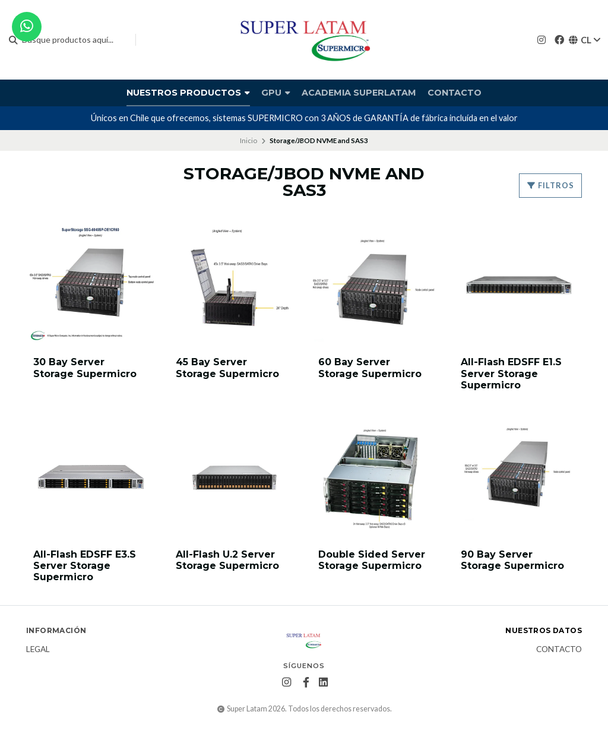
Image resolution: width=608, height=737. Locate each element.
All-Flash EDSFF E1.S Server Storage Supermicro (511, 373)
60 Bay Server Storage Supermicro (370, 367)
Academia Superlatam (359, 92)
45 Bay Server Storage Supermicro (227, 367)
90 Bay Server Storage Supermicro (512, 560)
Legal (38, 650)
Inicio (248, 140)
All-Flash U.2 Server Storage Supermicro (227, 560)
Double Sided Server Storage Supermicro (371, 560)
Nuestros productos (188, 92)
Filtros (550, 185)
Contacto (455, 92)
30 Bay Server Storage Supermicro (85, 367)
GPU (275, 92)
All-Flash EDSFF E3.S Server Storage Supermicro (84, 566)
